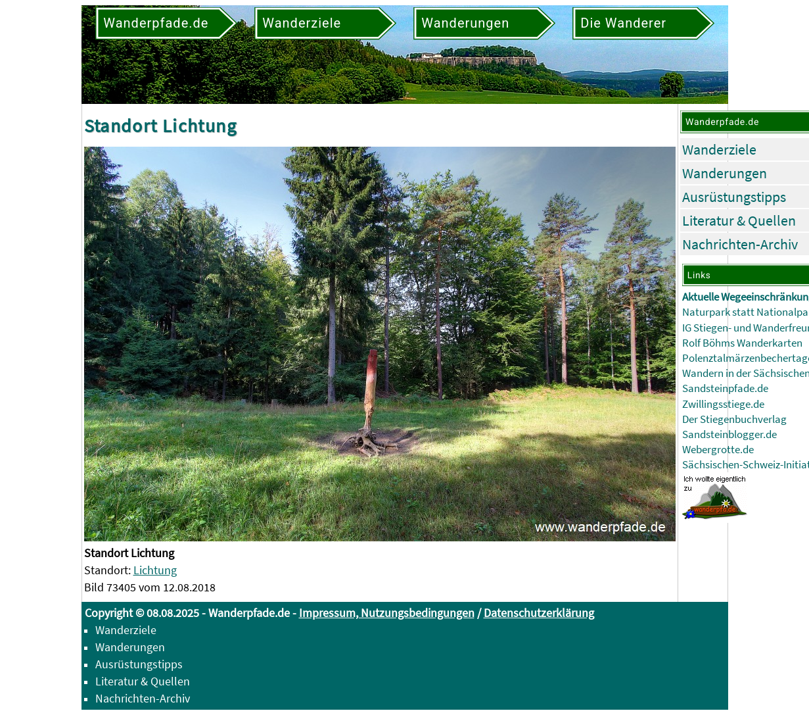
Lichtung (155, 570)
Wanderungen (724, 173)
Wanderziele (719, 149)
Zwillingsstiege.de (723, 404)
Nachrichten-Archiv (740, 244)
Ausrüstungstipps (734, 196)
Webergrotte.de (718, 449)
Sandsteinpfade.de (725, 388)
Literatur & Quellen (739, 220)
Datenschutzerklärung (539, 612)
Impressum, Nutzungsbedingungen (386, 612)
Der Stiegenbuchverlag (734, 419)
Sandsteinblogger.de (729, 434)
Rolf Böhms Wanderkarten (742, 343)
